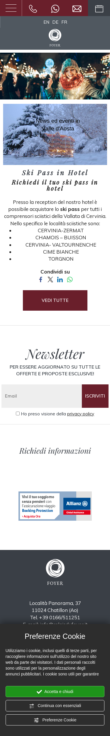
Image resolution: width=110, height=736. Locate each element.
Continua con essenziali (55, 706)
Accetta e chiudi (55, 691)
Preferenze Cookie (55, 720)
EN (46, 22)
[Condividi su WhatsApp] (70, 279)
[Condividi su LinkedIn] (60, 279)
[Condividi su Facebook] (40, 279)
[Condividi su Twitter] (50, 279)
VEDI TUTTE (55, 300)
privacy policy (80, 414)
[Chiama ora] (33, 8)
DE (55, 22)
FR (64, 22)
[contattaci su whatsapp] (55, 8)
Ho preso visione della (57, 414)
